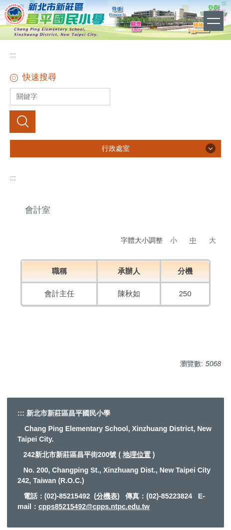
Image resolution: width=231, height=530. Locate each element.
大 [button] (212, 240)
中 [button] (193, 240)
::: (13, 55)
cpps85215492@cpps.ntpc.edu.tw (94, 507)
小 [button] (173, 240)
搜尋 (22, 121)
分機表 (106, 496)
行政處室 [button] (116, 148)
